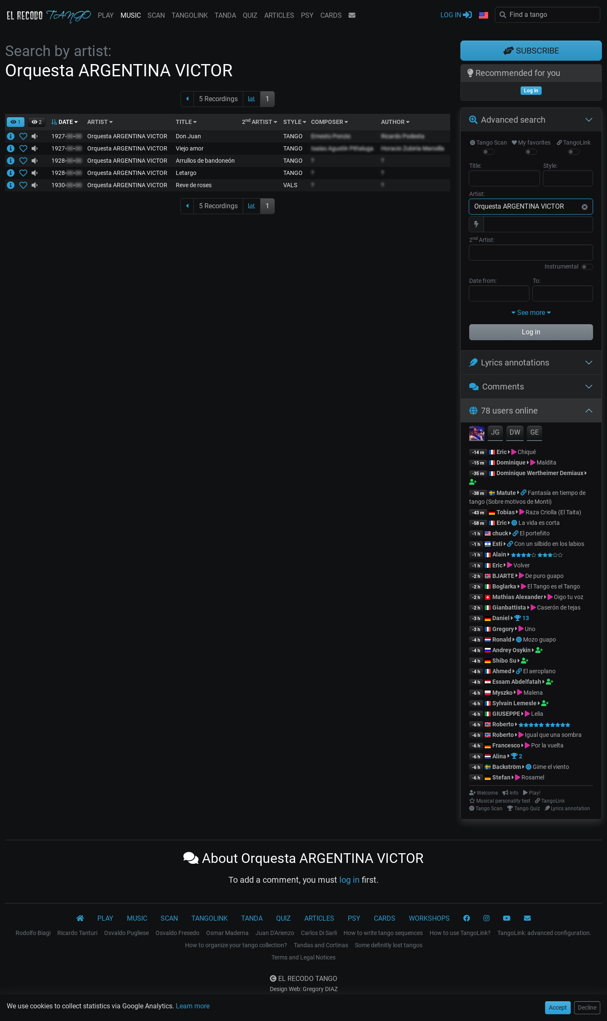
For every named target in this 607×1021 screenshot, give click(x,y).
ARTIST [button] (100, 121)
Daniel (501, 618)
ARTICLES (279, 15)
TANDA (225, 15)
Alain (499, 554)
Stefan (501, 777)
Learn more (192, 1006)
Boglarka (504, 586)
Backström (507, 766)
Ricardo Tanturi (77, 933)
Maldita (546, 462)
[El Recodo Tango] (80, 918)
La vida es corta (539, 522)
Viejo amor (190, 148)
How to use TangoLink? (460, 933)
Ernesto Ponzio (331, 136)
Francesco (506, 745)
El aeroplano (539, 671)
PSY (307, 15)
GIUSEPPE (506, 713)
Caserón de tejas (558, 607)
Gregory (503, 629)
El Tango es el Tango (553, 586)
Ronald (501, 639)
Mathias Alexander (517, 597)
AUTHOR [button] (395, 121)
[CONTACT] (527, 918)
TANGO (293, 136)
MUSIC (131, 15)
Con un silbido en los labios (549, 543)
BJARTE (503, 575)
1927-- (66, 136)
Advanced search (507, 120)
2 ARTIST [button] (259, 121)
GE (534, 432)
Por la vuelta (547, 745)
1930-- (66, 185)
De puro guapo (544, 575)
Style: (550, 165)
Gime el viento (551, 766)
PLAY (106, 15)
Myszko (502, 692)
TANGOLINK (190, 15)
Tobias (506, 512)
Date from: (483, 280)
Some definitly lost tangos (388, 945)
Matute (506, 492)
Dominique (512, 462)
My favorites (531, 142)
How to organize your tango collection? (236, 945)
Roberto (503, 724)
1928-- (66, 160)
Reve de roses (194, 185)
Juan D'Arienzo (274, 933)
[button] (483, 15)
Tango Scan (488, 142)
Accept (558, 1007)
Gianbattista (509, 607)
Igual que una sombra (553, 734)
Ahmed (501, 671)
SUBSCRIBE (531, 51)
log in (349, 880)
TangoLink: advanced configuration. (544, 933)
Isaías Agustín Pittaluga (342, 148)
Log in (531, 332)
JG (495, 432)
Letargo (186, 172)
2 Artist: (481, 239)
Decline (587, 1007)
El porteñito (535, 533)
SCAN (156, 15)
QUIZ (250, 15)
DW (515, 432)
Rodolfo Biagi (33, 933)
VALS (290, 185)
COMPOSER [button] (329, 121)
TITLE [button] (186, 121)
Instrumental (561, 266)
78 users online (503, 411)
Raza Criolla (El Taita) (553, 512)
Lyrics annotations (509, 362)
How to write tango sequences (383, 933)
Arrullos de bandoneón (205, 160)
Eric (502, 452)
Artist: (477, 194)
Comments (496, 387)
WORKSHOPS (429, 918)
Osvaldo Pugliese (126, 933)
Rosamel (532, 777)
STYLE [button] (294, 121)
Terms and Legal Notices (303, 957)
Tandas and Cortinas (321, 945)
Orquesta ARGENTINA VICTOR (127, 136)
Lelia (537, 713)
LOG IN (456, 14)
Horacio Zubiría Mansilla (412, 148)
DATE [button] (64, 121)
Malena (533, 692)
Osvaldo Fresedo (177, 933)
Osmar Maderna (227, 933)
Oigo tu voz (568, 597)
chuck (500, 533)
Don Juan (188, 136)
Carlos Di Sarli (319, 933)
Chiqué (527, 452)
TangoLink (574, 142)
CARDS (331, 15)
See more (531, 313)
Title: (475, 165)
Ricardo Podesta (402, 136)
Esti (497, 543)
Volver (521, 565)
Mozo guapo (539, 639)
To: (536, 280)
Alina (499, 756)
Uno (530, 629)
